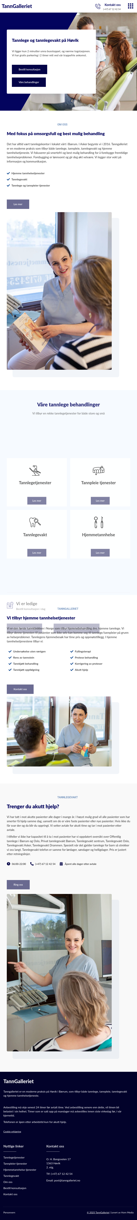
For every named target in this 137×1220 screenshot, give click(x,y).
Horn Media (127, 1212)
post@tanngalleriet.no (67, 1180)
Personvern (9, 1212)
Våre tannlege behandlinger (68, 399)
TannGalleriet (17, 6)
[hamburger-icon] (130, 6)
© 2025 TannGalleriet (98, 1212)
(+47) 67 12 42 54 (61, 1173)
